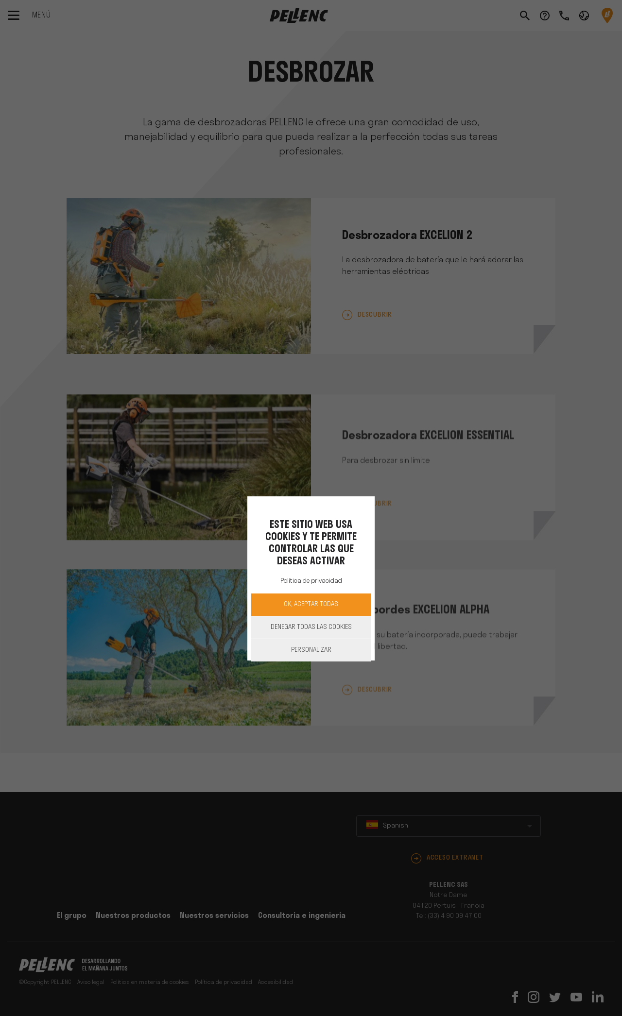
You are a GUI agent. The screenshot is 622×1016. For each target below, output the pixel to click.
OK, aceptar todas (311, 604)
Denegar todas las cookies (311, 627)
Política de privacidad (311, 581)
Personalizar (311, 650)
